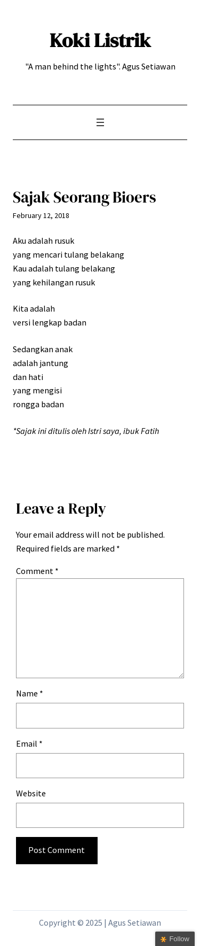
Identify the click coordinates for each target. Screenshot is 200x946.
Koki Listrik (100, 40)
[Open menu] (100, 122)
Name (29, 693)
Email (29, 743)
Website (31, 793)
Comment (37, 570)
